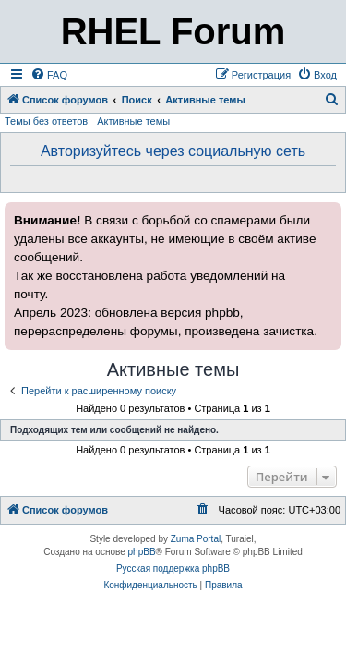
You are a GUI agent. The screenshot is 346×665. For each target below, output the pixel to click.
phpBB (142, 552)
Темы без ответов (46, 121)
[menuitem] (48, 75)
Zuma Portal (196, 539)
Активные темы (133, 121)
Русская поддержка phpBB (173, 568)
